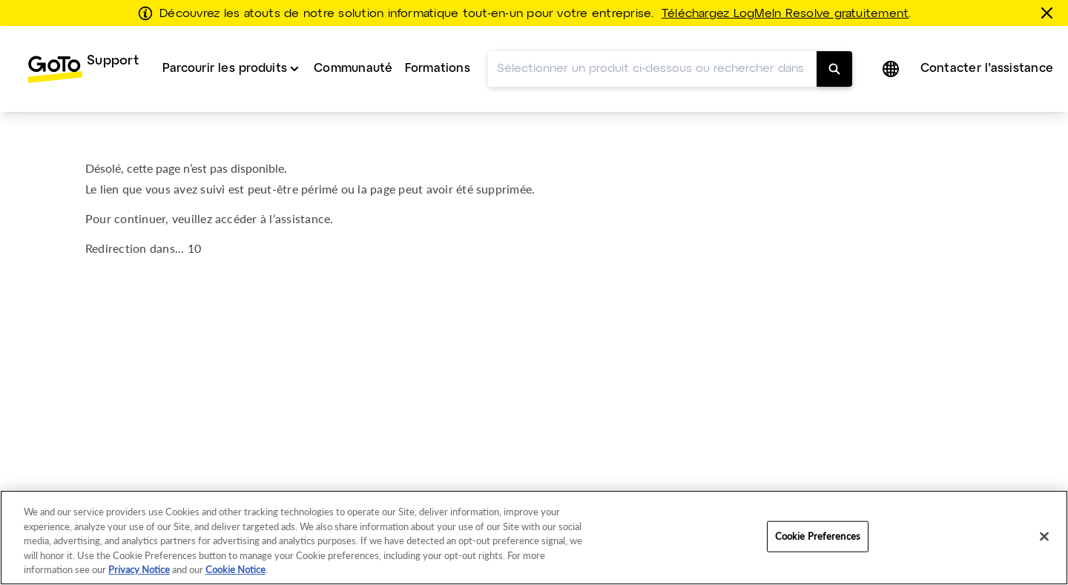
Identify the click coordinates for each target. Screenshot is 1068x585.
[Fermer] (1049, 12)
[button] (892, 69)
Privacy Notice (139, 569)
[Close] (1044, 536)
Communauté (353, 68)
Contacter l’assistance (986, 68)
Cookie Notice (235, 569)
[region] (534, 537)
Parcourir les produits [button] (224, 68)
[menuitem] (83, 69)
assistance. (304, 218)
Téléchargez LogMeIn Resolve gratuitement (785, 14)
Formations (437, 68)
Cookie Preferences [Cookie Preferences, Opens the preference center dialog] (817, 536)
